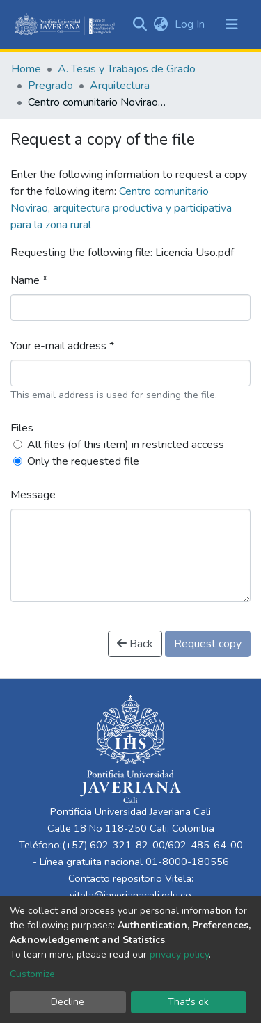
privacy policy (179, 954)
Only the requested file (83, 461)
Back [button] (135, 643)
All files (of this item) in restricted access (125, 444)
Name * (28, 280)
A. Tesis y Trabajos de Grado (127, 69)
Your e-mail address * (62, 346)
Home (26, 69)
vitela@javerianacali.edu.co (130, 895)
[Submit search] (139, 24)
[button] (160, 24)
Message (33, 494)
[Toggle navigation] (232, 24)
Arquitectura (120, 85)
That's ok (188, 1001)
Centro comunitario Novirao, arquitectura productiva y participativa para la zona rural (121, 208)
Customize (32, 974)
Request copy (208, 643)
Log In (191, 24)
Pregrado (50, 85)
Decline (67, 1001)
